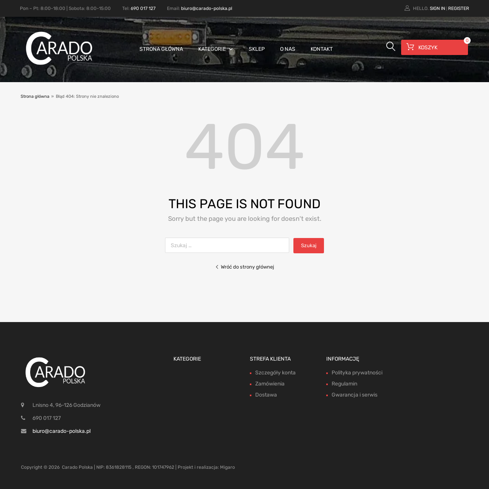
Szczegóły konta (275, 372)
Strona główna (161, 49)
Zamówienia (270, 384)
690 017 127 (143, 8)
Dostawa (266, 395)
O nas (287, 49)
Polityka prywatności (357, 372)
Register (458, 8)
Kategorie (215, 49)
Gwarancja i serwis (354, 395)
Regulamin (344, 384)
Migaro (227, 467)
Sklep (257, 49)
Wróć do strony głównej (244, 267)
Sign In (437, 8)
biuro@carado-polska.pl (206, 8)
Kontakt (322, 49)
